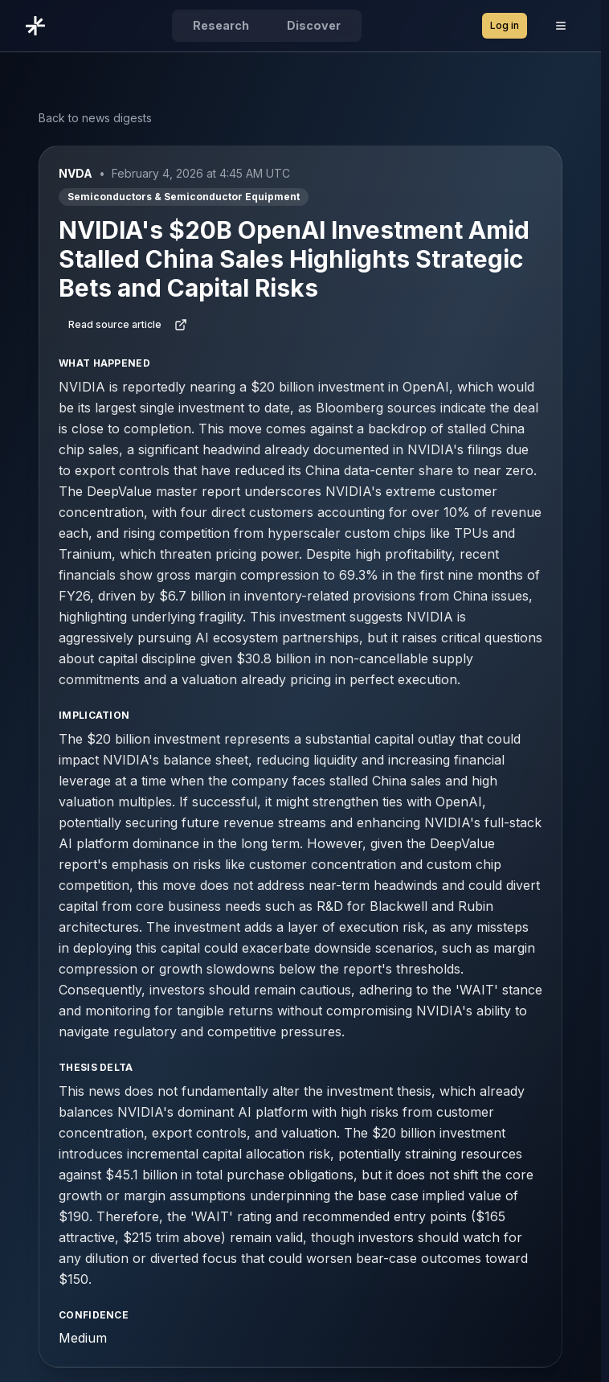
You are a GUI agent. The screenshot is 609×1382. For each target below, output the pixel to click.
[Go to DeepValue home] (38, 25)
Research (221, 25)
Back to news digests (95, 118)
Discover (314, 25)
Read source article (127, 324)
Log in (504, 25)
